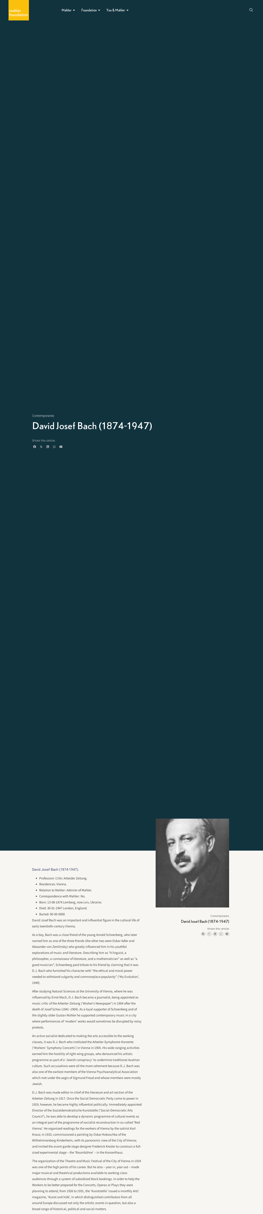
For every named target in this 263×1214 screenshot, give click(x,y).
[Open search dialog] (251, 10)
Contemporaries (43, 416)
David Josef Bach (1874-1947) (55, 869)
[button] (34, 446)
